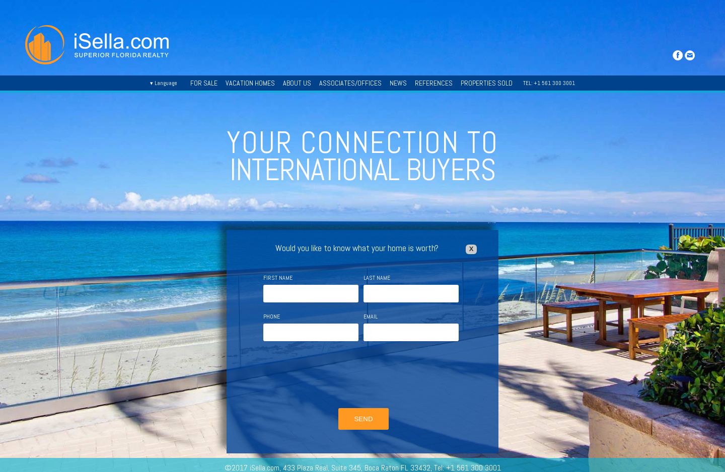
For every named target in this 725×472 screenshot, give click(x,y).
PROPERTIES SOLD (487, 83)
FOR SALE (204, 83)
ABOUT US (297, 83)
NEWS (398, 83)
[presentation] (362, 376)
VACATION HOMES (250, 83)
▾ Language (163, 83)
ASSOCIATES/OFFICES (350, 83)
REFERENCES (434, 83)
